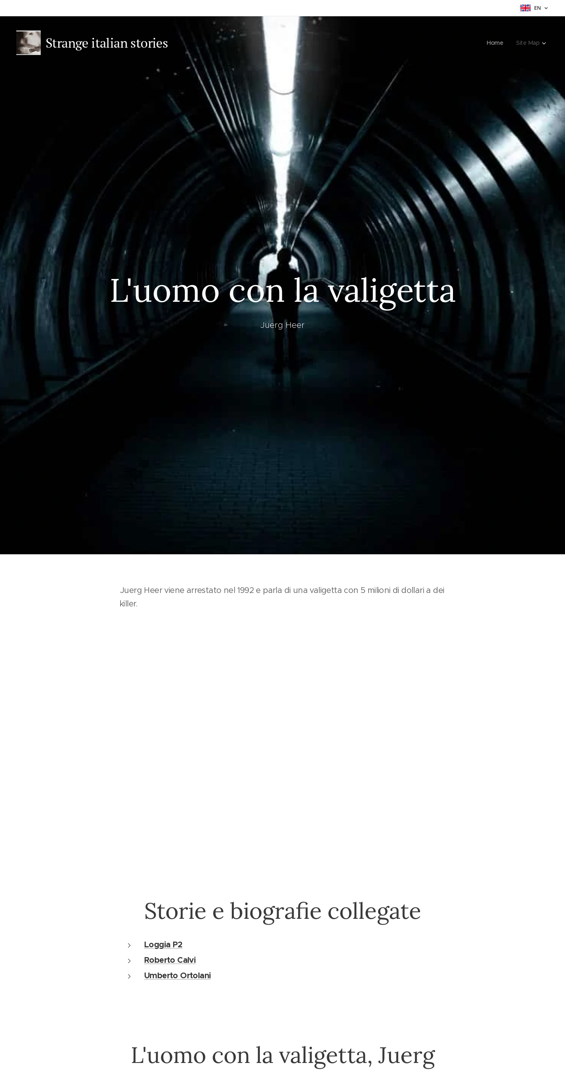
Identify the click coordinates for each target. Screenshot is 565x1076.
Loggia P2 (163, 944)
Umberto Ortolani (177, 975)
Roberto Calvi (170, 959)
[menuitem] (495, 43)
